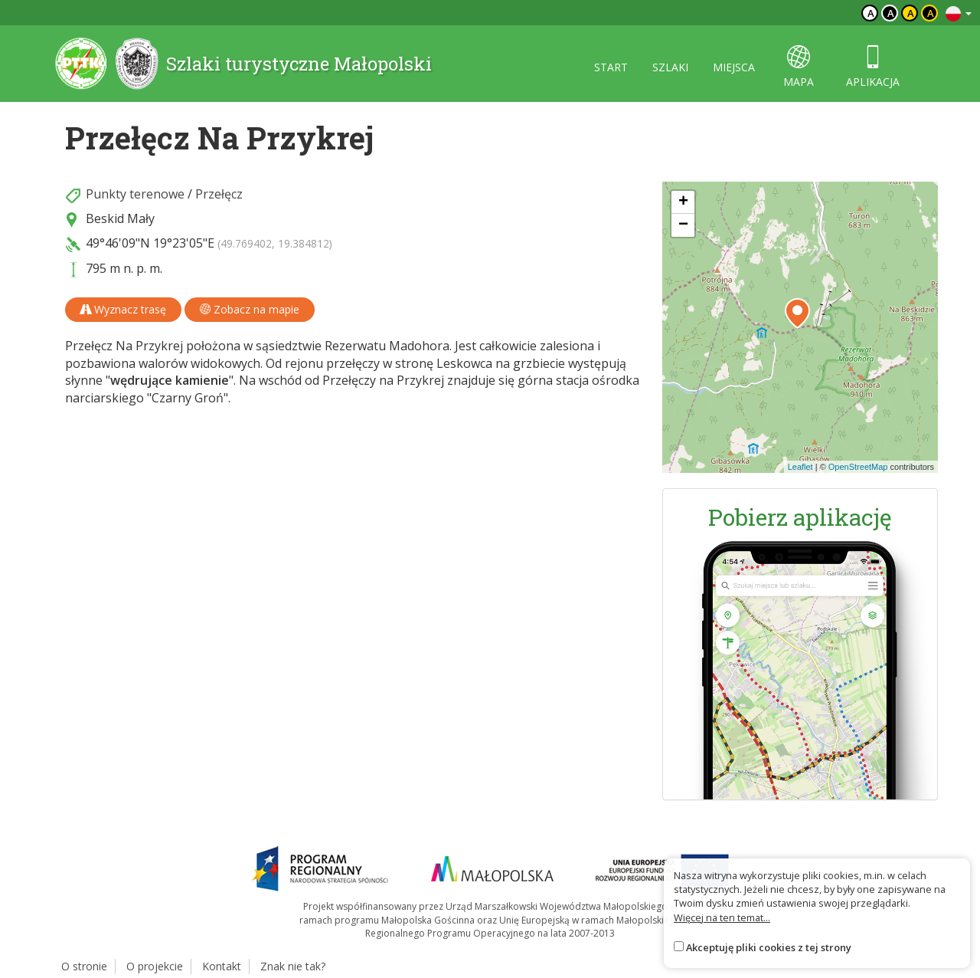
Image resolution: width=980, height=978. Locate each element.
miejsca (734, 67)
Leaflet (800, 466)
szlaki (670, 67)
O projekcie (154, 966)
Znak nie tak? (292, 966)
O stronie (84, 966)
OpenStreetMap (858, 466)
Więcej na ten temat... (722, 917)
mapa (798, 67)
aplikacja (873, 67)
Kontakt (221, 966)
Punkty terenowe (135, 193)
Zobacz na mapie (249, 309)
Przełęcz (219, 193)
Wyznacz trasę (123, 309)
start (611, 67)
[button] (797, 313)
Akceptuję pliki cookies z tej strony (768, 947)
